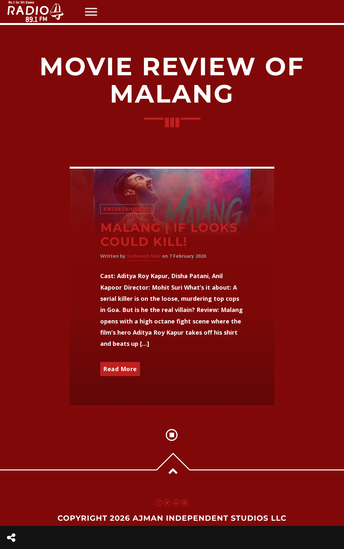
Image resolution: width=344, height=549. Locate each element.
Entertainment (127, 209)
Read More (120, 369)
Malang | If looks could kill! (169, 234)
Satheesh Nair (144, 256)
